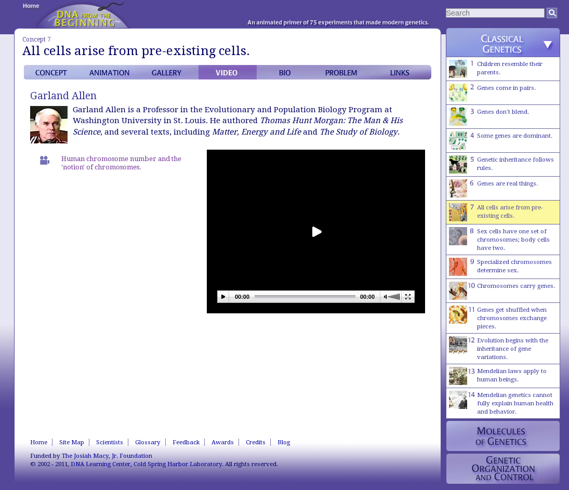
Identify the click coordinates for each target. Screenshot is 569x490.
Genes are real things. (493, 188)
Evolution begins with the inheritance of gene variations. (498, 348)
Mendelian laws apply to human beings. (498, 376)
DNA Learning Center (100, 464)
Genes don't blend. (489, 117)
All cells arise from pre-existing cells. (496, 212)
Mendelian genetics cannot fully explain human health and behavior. (501, 403)
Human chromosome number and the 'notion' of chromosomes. (121, 163)
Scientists (109, 442)
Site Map (71, 442)
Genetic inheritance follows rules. (501, 164)
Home (38, 442)
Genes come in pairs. (492, 93)
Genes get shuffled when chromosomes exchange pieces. (498, 318)
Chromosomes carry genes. (502, 291)
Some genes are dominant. (500, 140)
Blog (283, 442)
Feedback (186, 442)
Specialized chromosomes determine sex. (500, 267)
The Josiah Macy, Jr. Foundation (107, 455)
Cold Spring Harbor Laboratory (178, 464)
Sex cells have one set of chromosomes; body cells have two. (499, 239)
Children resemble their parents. (495, 69)
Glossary (148, 442)
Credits (256, 442)
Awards (222, 442)
